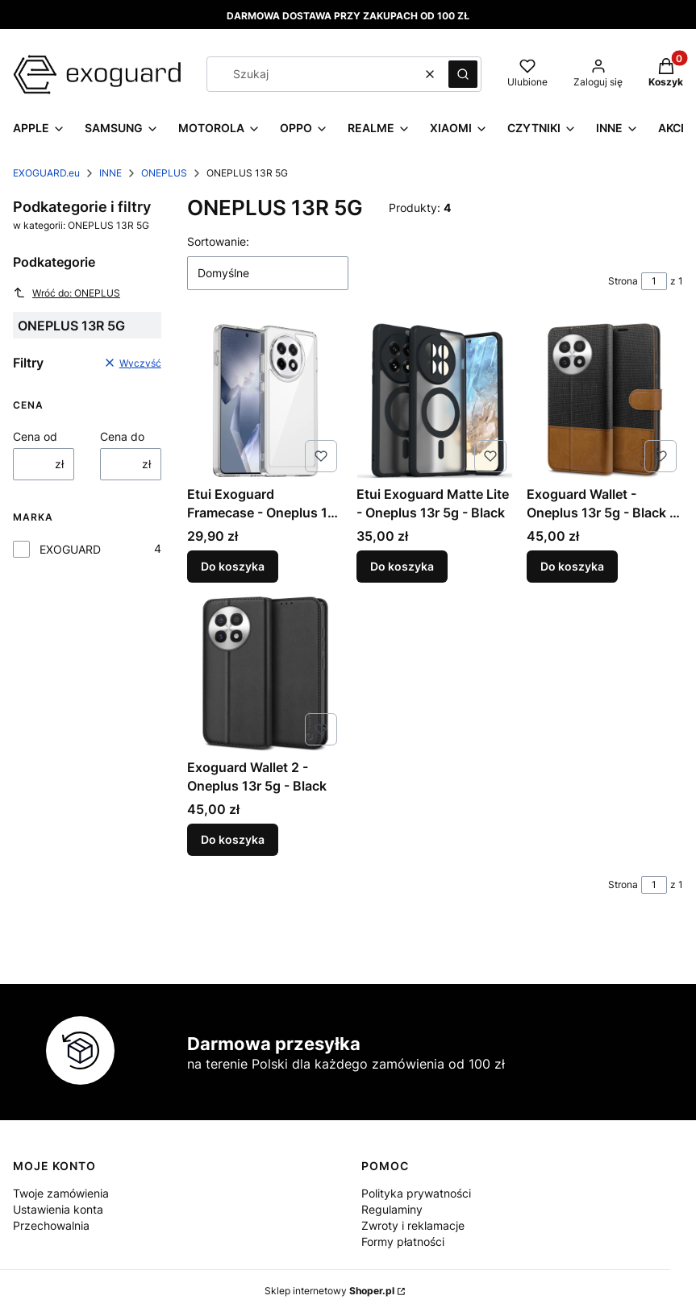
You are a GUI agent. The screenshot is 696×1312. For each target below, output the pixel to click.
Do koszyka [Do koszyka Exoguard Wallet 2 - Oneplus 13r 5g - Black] (233, 840)
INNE (110, 173)
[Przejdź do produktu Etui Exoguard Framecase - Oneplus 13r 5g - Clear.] (265, 400)
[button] (462, 74)
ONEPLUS (164, 173)
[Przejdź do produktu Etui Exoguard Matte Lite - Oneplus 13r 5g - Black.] (434, 400)
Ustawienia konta (58, 1209)
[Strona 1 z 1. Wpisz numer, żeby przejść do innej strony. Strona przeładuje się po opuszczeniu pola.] (654, 281)
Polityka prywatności (416, 1193)
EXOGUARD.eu (46, 173)
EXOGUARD (70, 549)
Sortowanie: (218, 241)
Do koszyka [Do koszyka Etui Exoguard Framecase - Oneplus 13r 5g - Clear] (233, 566)
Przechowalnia (51, 1225)
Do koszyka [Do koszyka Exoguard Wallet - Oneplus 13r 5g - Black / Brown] (572, 566)
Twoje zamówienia (61, 1193)
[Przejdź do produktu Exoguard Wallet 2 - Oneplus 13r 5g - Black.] (265, 674)
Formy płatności (402, 1241)
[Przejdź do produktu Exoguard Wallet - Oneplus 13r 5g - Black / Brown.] (605, 400)
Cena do (122, 436)
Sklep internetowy (329, 1291)
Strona (623, 281)
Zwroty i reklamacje (413, 1225)
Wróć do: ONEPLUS (66, 292)
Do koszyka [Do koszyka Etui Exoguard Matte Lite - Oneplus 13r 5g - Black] (402, 566)
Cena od (35, 436)
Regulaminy (392, 1209)
